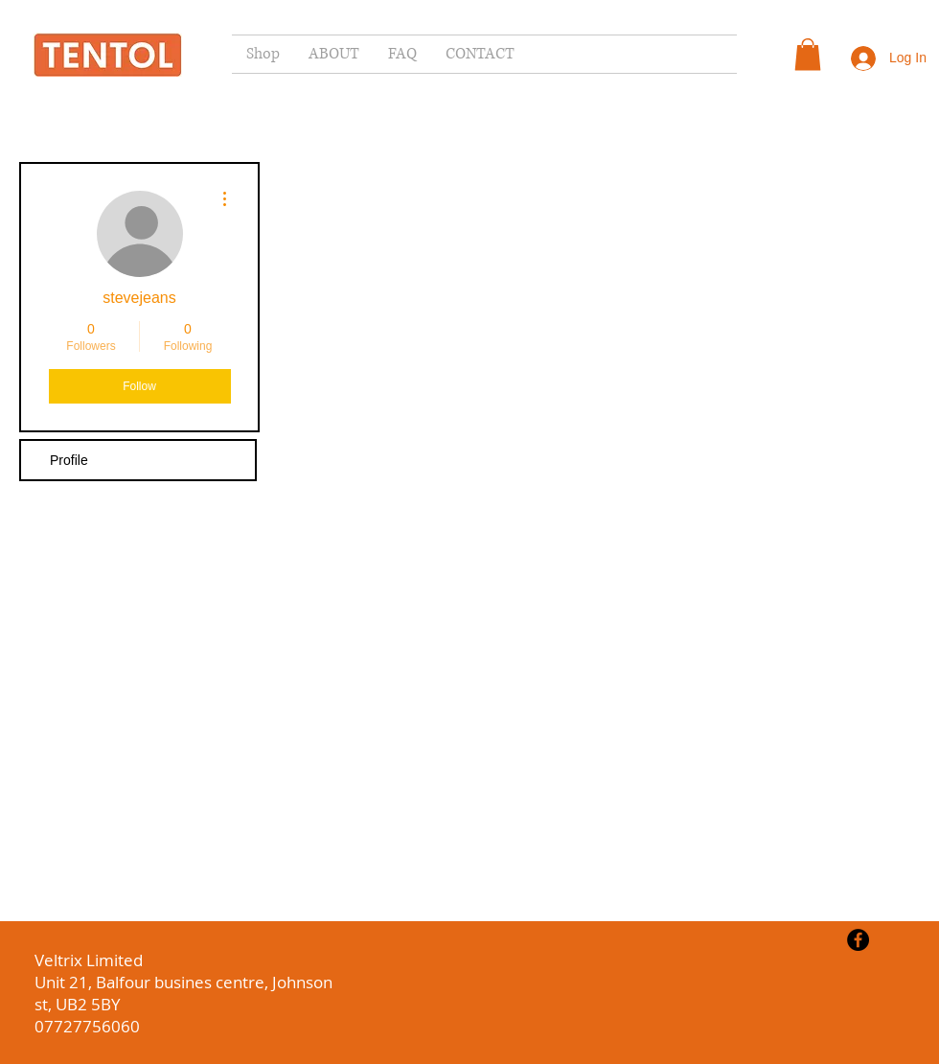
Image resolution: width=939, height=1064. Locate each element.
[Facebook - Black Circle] (858, 940)
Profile (69, 460)
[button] (807, 54)
